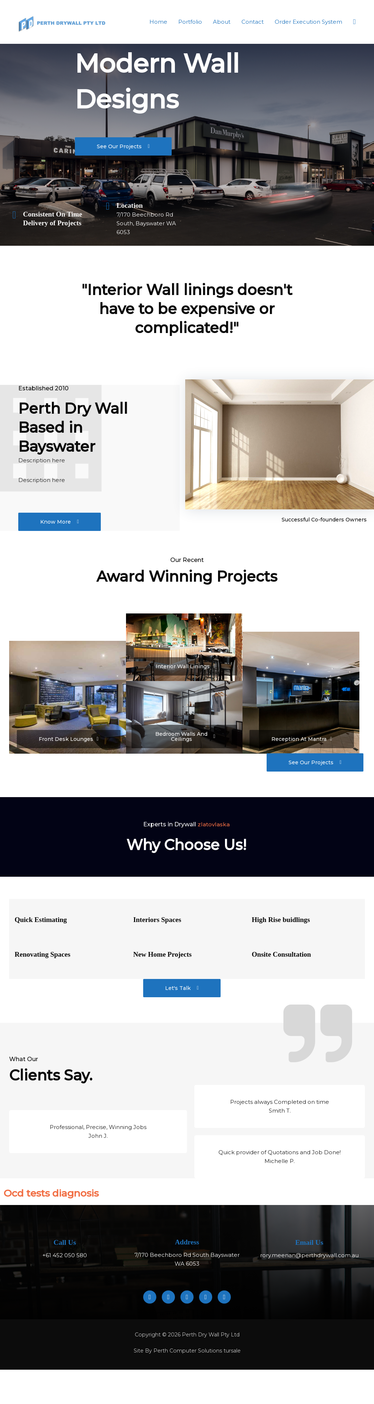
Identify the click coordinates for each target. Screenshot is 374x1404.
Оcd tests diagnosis (76, 1199)
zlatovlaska (213, 832)
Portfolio (190, 21)
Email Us (309, 1250)
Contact (252, 21)
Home (158, 21)
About (221, 21)
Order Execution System (308, 21)
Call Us (65, 1250)
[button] (354, 22)
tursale (234, 1358)
